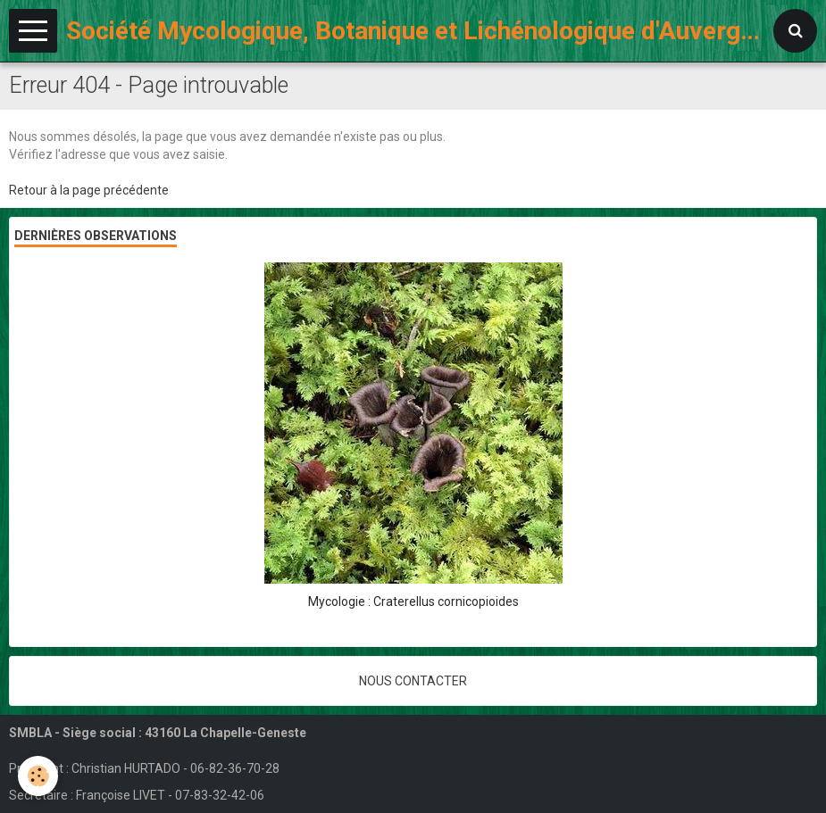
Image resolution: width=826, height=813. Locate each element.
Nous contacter (413, 681)
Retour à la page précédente (89, 190)
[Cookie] (38, 776)
